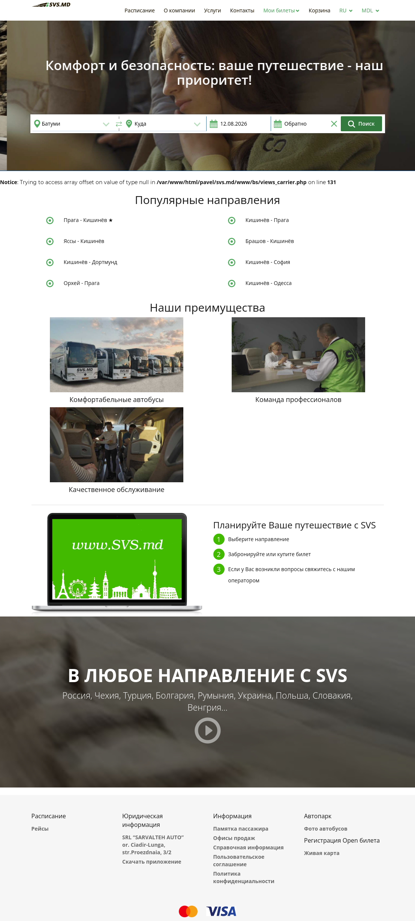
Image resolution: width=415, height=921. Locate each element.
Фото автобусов (326, 828)
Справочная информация (248, 847)
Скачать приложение (151, 861)
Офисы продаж (234, 838)
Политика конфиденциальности (244, 877)
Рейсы (40, 828)
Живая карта (322, 852)
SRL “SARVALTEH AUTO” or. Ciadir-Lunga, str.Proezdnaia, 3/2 (153, 845)
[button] (281, 10)
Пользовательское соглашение (239, 860)
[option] (207, 96)
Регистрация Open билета (342, 840)
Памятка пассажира (241, 828)
